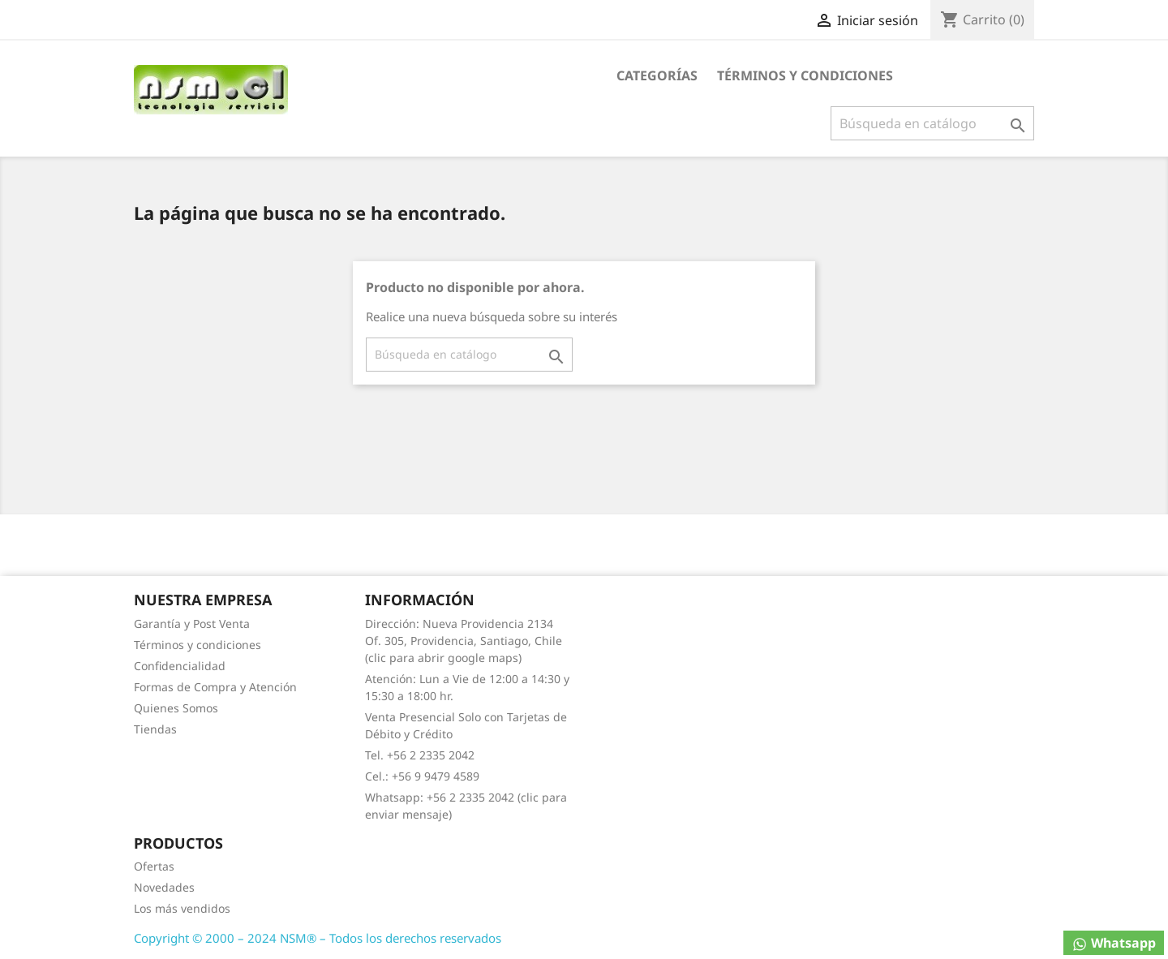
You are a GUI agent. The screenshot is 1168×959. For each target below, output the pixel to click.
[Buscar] (932, 123)
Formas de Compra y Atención (215, 687)
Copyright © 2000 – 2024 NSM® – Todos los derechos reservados (317, 938)
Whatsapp (1113, 943)
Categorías (657, 75)
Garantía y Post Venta (192, 623)
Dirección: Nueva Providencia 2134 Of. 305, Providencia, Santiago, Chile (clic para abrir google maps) (463, 640)
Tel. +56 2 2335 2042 (419, 755)
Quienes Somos (176, 708)
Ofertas (154, 866)
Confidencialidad (179, 665)
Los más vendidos (182, 908)
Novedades (164, 887)
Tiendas (155, 729)
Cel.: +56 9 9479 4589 (422, 776)
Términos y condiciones (805, 75)
